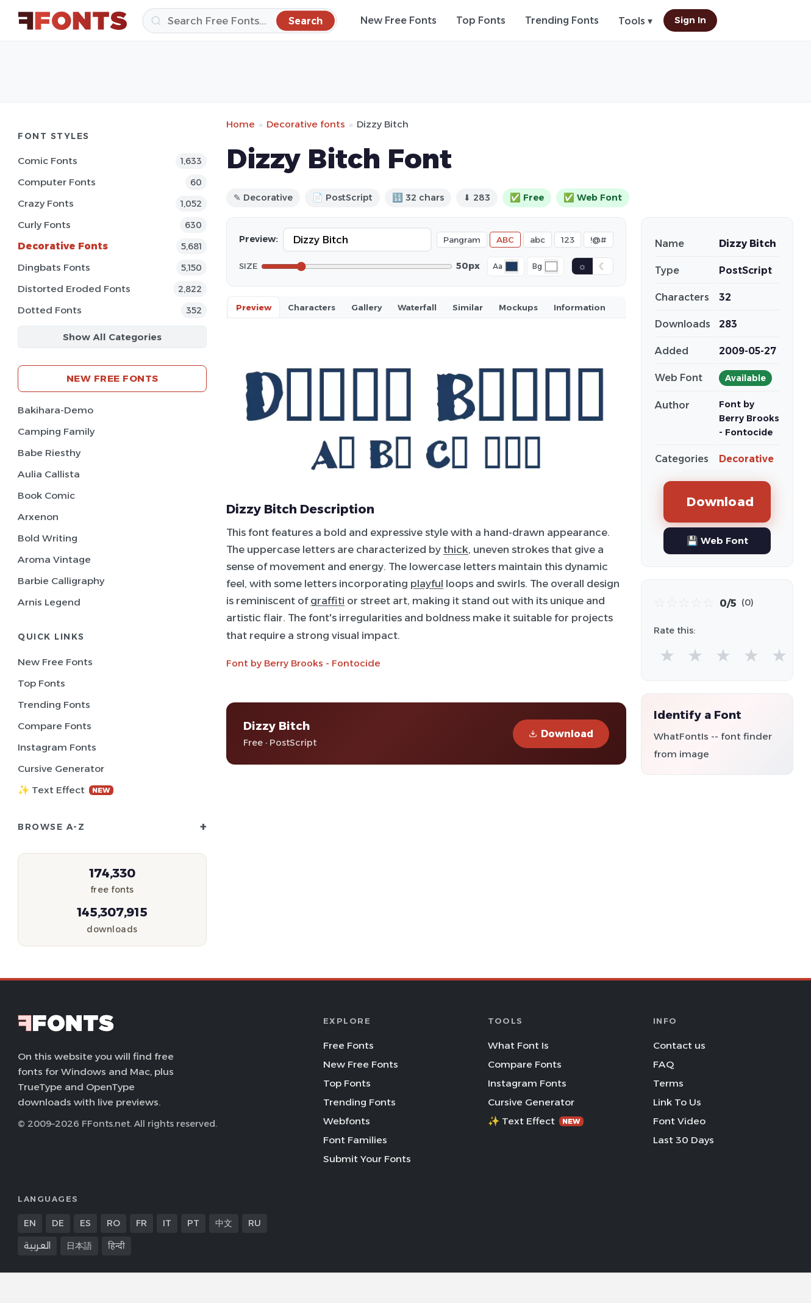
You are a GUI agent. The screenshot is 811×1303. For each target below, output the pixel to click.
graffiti (327, 600)
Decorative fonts (305, 124)
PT (193, 1223)
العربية (37, 1245)
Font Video (679, 1121)
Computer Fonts (57, 182)
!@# (598, 240)
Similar (467, 307)
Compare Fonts (54, 726)
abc (537, 240)
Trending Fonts (562, 20)
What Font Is (518, 1045)
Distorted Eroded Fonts (74, 289)
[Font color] (511, 266)
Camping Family (56, 431)
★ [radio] (667, 655)
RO (113, 1223)
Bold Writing (47, 538)
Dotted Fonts (50, 310)
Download (561, 734)
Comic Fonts (47, 160)
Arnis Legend (49, 602)
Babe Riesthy (49, 453)
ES (85, 1223)
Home (240, 124)
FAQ (663, 1064)
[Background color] (551, 266)
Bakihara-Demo (55, 410)
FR (141, 1223)
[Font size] (356, 266)
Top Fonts (481, 20)
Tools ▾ (635, 21)
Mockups (518, 307)
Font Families (355, 1140)
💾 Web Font (717, 540)
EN (30, 1223)
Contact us (679, 1045)
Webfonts (346, 1121)
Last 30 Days (683, 1140)
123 (567, 240)
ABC (505, 240)
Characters (311, 307)
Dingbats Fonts (54, 267)
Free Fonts (348, 1045)
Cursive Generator (61, 768)
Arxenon (38, 517)
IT (167, 1223)
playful (426, 583)
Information (580, 307)
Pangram (462, 240)
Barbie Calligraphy (61, 581)
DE (58, 1223)
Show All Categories (112, 337)
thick (455, 549)
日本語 (79, 1245)
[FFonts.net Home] (72, 20)
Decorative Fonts (63, 246)
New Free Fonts (398, 20)
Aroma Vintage (54, 559)
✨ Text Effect (65, 790)
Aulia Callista (49, 474)
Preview (253, 307)
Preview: (258, 239)
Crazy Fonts (46, 203)
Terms (668, 1083)
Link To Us (677, 1102)
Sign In (690, 20)
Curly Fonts (44, 224)
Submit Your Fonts (367, 1159)
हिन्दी (116, 1245)
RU (254, 1223)
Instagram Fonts (57, 747)
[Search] (239, 21)
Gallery (366, 307)
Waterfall (417, 307)
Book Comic (46, 495)
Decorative (746, 459)
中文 (223, 1223)
